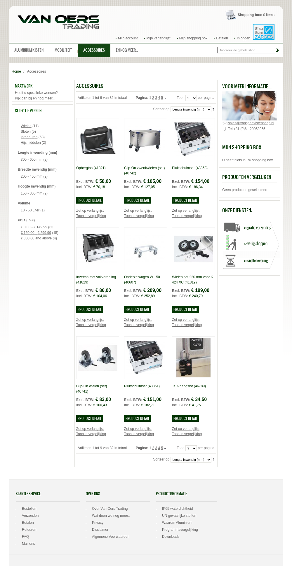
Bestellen (29, 509)
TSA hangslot (189, 386)
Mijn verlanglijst (158, 38)
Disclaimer (100, 530)
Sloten (26, 131)
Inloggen (243, 38)
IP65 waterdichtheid (177, 509)
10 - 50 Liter (30, 210)
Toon (181, 98)
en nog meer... (44, 98)
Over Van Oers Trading (110, 509)
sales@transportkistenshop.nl (251, 123)
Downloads (170, 537)
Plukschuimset (190, 168)
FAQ (25, 537)
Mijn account (128, 38)
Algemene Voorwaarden (110, 537)
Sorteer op (161, 109)
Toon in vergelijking (91, 216)
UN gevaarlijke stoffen (179, 516)
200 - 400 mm (31, 176)
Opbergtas (91, 168)
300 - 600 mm (31, 159)
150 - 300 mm (31, 193)
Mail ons (28, 544)
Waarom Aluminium (177, 523)
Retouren (29, 530)
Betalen (222, 38)
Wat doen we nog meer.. (111, 516)
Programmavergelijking (180, 530)
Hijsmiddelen (31, 143)
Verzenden (30, 516)
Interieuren (29, 137)
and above (36, 238)
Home (16, 71)
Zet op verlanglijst (90, 211)
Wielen (26, 126)
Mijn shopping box (193, 38)
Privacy (97, 523)
